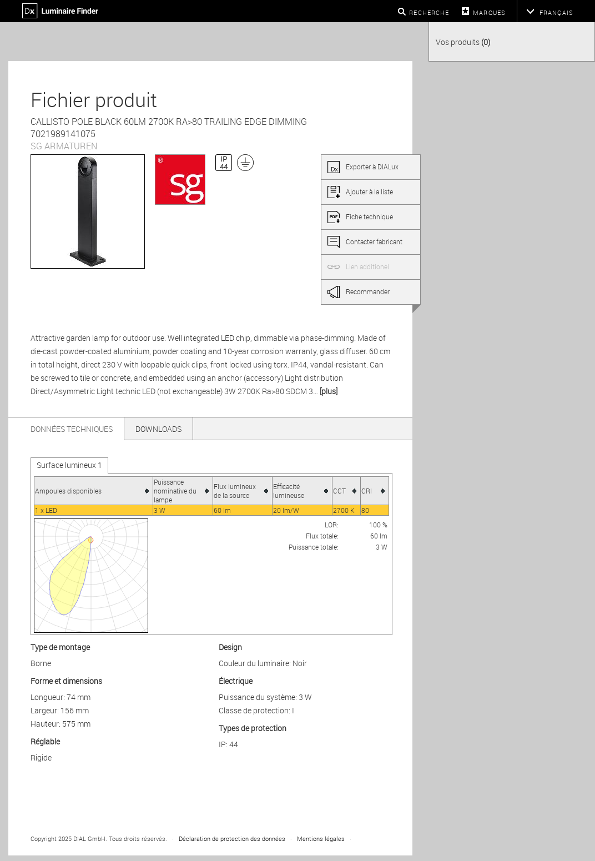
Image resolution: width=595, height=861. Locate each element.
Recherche (429, 12)
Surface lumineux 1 (69, 465)
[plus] (328, 391)
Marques (489, 12)
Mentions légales (321, 838)
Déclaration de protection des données (232, 838)
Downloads (158, 429)
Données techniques (72, 429)
